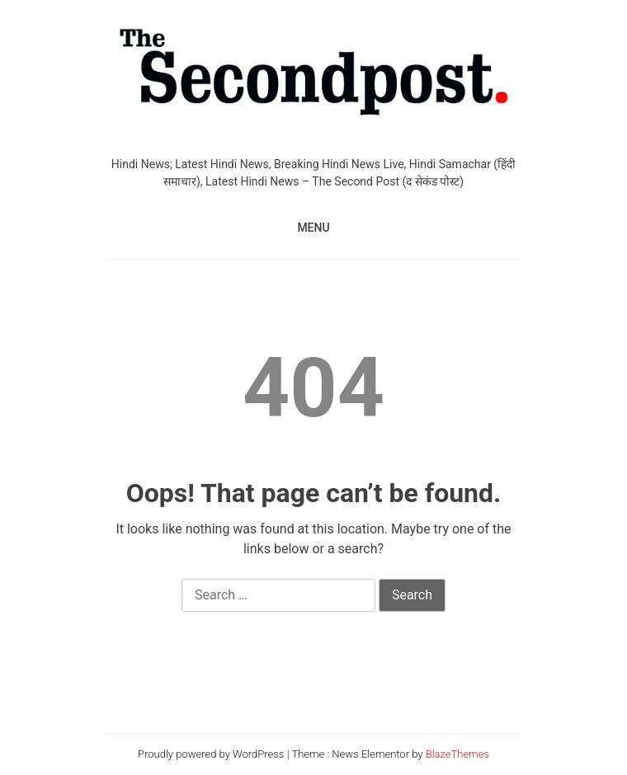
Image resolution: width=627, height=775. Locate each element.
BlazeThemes (457, 754)
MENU (313, 227)
